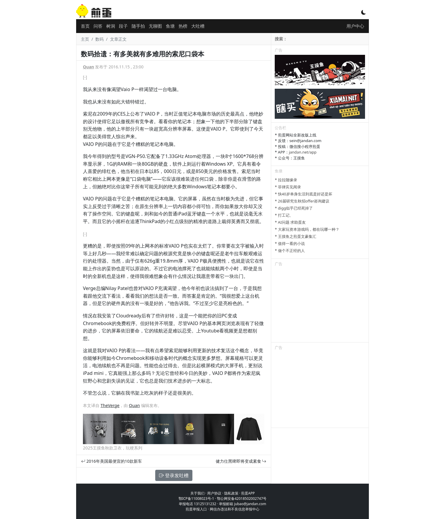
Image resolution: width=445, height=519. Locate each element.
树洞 (110, 26)
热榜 (183, 26)
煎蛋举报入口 (196, 509)
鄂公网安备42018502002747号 (241, 498)
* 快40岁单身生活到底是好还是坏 (303, 194)
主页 (85, 39)
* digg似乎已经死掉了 (294, 208)
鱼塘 (170, 26)
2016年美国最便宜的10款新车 (111, 461)
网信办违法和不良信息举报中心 (234, 509)
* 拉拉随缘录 (286, 179)
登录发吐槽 (174, 475)
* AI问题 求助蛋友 (290, 222)
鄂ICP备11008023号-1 (196, 498)
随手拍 (138, 26)
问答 (98, 26)
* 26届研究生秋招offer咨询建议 (302, 201)
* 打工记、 (284, 215)
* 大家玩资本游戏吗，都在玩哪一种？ (307, 229)
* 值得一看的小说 (290, 243)
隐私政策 (231, 493)
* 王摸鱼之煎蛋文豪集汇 (295, 236)
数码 (99, 39)
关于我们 (197, 493)
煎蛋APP (248, 493)
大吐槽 (197, 26)
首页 (85, 26)
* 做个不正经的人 (290, 250)
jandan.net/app (303, 152)
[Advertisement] (320, 305)
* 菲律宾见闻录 (288, 187)
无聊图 (155, 26)
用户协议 (214, 493)
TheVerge (110, 405)
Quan (88, 67)
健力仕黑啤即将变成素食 (241, 461)
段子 (123, 26)
